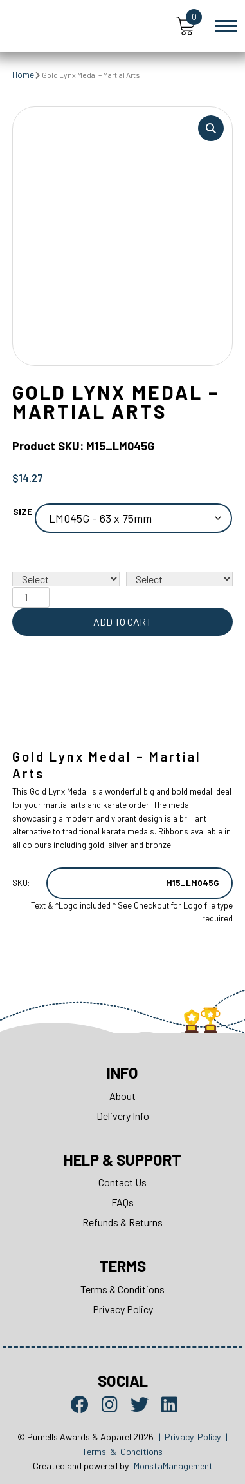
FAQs (122, 1202)
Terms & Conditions (122, 1289)
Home (23, 75)
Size (22, 511)
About (122, 1096)
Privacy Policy (123, 1309)
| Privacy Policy (190, 1436)
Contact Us (122, 1182)
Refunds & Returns (122, 1222)
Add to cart (122, 621)
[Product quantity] (31, 597)
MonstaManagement (173, 1465)
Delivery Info (122, 1116)
